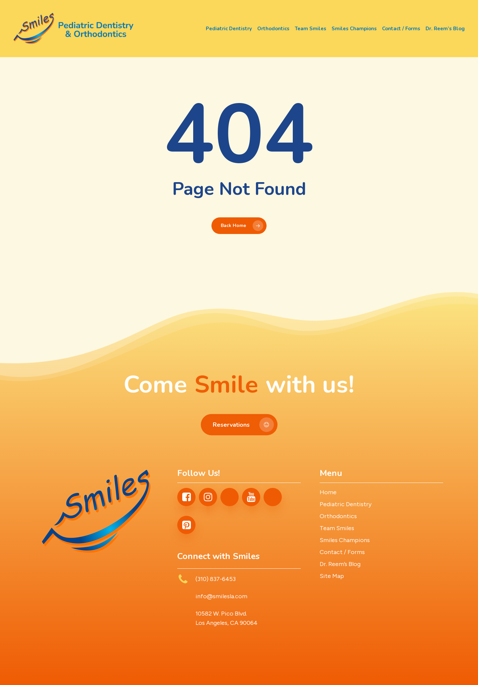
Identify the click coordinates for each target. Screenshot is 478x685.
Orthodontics (338, 516)
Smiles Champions (345, 540)
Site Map (332, 576)
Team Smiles (337, 528)
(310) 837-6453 (216, 579)
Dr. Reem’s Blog (340, 564)
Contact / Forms (342, 552)
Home (328, 492)
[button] (239, 431)
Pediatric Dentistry (345, 504)
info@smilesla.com (221, 596)
